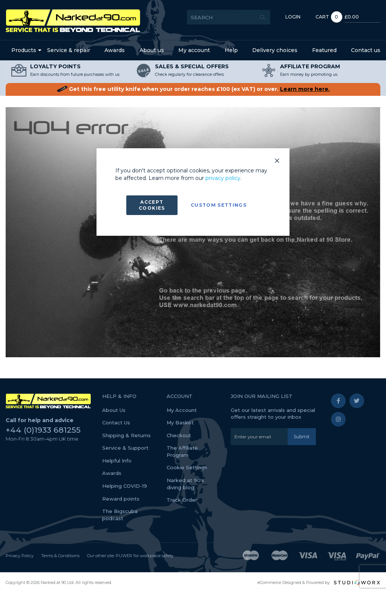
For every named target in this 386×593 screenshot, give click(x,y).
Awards (114, 50)
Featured (324, 50)
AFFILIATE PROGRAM (310, 66)
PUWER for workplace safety (144, 555)
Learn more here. (305, 89)
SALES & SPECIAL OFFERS (192, 66)
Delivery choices (274, 50)
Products (23, 50)
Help (231, 50)
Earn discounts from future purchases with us (74, 74)
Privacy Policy (20, 555)
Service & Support (125, 448)
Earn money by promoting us (308, 74)
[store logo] (73, 20)
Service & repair (68, 50)
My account (194, 50)
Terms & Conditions (60, 555)
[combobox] (219, 17)
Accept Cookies (152, 205)
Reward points (120, 499)
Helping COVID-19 (124, 486)
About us (151, 50)
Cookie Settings (187, 467)
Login (283, 17)
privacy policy (222, 178)
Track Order (182, 500)
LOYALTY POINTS (55, 66)
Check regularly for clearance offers (189, 74)
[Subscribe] (302, 436)
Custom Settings (219, 205)
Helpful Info (117, 461)
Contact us (365, 50)
